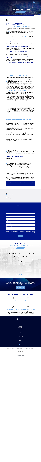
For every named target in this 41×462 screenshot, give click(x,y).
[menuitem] (20, 193)
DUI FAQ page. (18, 106)
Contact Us (20, 340)
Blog (20, 339)
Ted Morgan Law (9, 31)
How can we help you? (9, 226)
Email (7, 220)
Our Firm (20, 333)
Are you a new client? (9, 223)
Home (20, 332)
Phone (7, 217)
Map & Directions (20, 328)
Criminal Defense (20, 336)
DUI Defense (20, 335)
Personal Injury (20, 337)
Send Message (20, 235)
